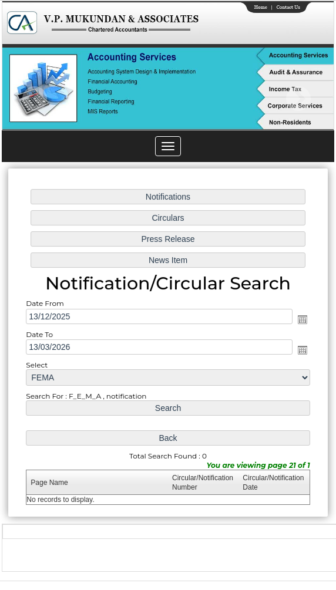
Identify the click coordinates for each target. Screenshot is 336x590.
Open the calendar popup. (300, 319)
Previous (35, 99)
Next (298, 99)
